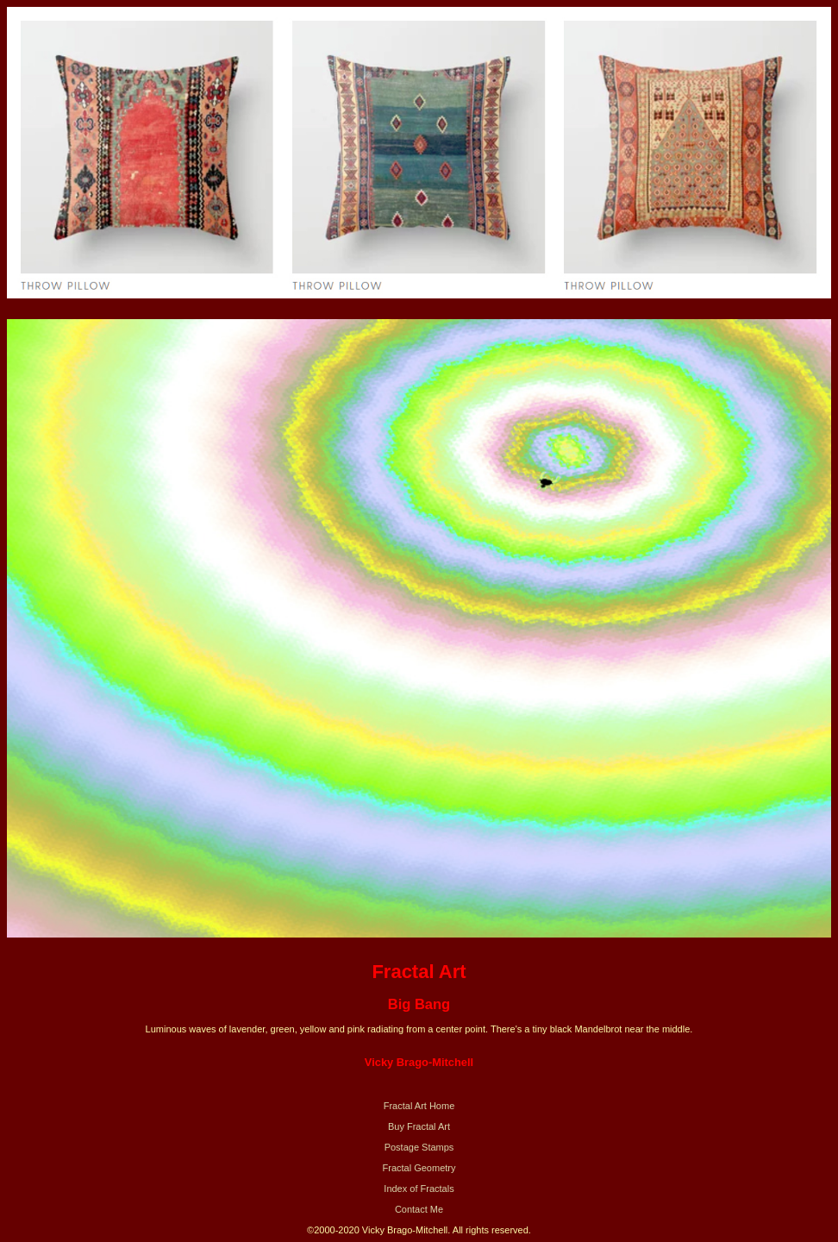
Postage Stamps (419, 1147)
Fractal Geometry (419, 1168)
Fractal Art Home (419, 1106)
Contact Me (419, 1209)
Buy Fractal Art (419, 1126)
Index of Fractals (418, 1188)
